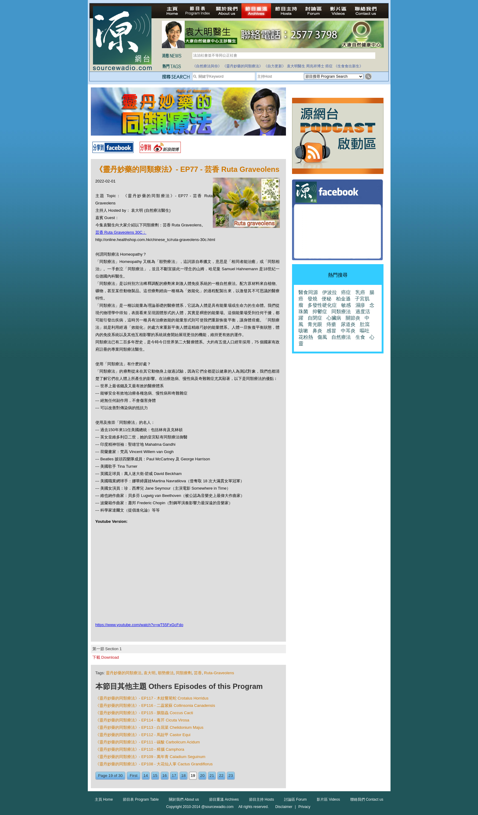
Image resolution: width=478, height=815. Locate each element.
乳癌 (360, 292)
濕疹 (360, 305)
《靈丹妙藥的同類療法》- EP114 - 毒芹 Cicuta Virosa (142, 720)
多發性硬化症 (322, 305)
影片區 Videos (328, 799)
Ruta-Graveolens (219, 673)
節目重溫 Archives (224, 799)
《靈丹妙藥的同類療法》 (243, 66)
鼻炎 (317, 330)
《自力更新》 (275, 66)
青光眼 (315, 324)
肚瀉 (364, 324)
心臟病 (333, 318)
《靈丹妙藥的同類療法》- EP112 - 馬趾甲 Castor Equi (143, 734)
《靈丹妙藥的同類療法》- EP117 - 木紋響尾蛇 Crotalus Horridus (152, 698)
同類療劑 (184, 673)
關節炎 (353, 318)
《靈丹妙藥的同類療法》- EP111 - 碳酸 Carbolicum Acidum (147, 742)
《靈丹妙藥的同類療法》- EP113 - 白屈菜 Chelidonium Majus (149, 727)
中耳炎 (348, 330)
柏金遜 (343, 298)
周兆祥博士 (315, 66)
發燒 (312, 298)
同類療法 (341, 311)
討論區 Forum (295, 799)
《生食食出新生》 (348, 66)
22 (221, 775)
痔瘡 (331, 324)
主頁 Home (104, 799)
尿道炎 (348, 324)
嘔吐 (364, 330)
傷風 (322, 337)
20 (202, 775)
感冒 (331, 330)
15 (155, 775)
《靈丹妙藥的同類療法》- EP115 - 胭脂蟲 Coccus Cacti (144, 712)
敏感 (346, 305)
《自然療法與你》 (207, 66)
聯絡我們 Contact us (366, 799)
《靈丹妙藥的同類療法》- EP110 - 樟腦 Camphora (139, 749)
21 (212, 775)
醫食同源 (308, 292)
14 (146, 775)
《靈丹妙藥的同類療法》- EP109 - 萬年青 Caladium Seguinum (150, 756)
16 (164, 775)
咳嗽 (303, 330)
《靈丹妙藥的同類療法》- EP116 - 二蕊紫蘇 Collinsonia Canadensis (155, 705)
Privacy (304, 807)
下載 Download (105, 657)
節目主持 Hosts (261, 799)
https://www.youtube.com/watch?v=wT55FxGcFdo (139, 624)
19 (193, 775)
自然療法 (341, 337)
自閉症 (315, 318)
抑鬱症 (319, 311)
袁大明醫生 (296, 66)
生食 (360, 337)
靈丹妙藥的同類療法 (123, 673)
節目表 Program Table (141, 799)
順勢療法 (166, 673)
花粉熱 (305, 337)
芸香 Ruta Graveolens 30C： (121, 232)
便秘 (326, 298)
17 (174, 775)
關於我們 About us (184, 799)
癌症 (329, 66)
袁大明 (149, 673)
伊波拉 (329, 292)
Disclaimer (283, 807)
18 (183, 775)
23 (231, 775)
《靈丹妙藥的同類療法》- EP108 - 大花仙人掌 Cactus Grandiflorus (154, 764)
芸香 (198, 673)
